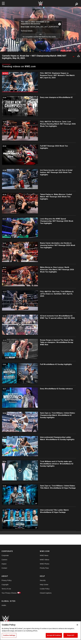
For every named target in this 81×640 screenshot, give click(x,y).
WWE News (44, 555)
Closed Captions (46, 593)
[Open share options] (78, 55)
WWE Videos (44, 560)
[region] (40, 630)
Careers (4, 560)
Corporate (5, 555)
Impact (4, 564)
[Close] (77, 624)
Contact (4, 568)
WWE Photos (44, 564)
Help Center (44, 584)
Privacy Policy (6, 580)
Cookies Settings (9, 635)
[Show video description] (73, 55)
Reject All (70, 635)
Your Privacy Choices (9, 593)
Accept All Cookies (54, 635)
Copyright (5, 584)
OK (40, 34)
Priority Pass (44, 568)
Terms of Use (6, 589)
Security (43, 580)
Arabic (4, 605)
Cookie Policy (44, 589)
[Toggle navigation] (3, 3)
